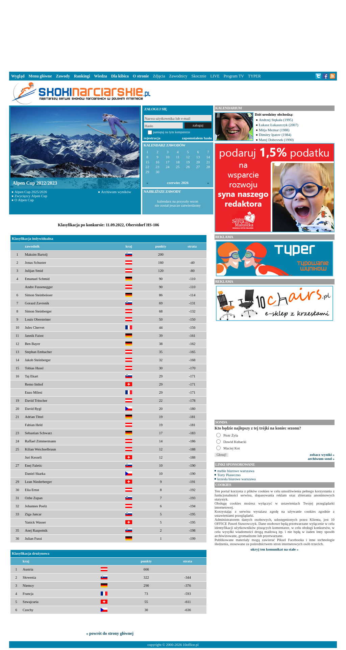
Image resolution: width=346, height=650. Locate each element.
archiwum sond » (321, 459)
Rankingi (82, 76)
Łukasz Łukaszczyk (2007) (278, 125)
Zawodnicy (178, 76)
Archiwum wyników (116, 192)
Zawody (63, 76)
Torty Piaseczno (229, 475)
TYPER (254, 76)
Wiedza (100, 76)
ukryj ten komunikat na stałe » (275, 549)
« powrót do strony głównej (109, 633)
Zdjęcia (159, 76)
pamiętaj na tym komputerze (171, 132)
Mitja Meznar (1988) (274, 130)
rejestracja (152, 138)
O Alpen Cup (24, 200)
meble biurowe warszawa (235, 471)
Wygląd (18, 76)
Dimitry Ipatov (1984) (275, 135)
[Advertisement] (173, 35)
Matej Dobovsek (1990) (276, 140)
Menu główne (40, 76)
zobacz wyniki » (322, 454)
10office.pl (191, 645)
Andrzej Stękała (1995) (276, 120)
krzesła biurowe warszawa (236, 479)
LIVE (214, 76)
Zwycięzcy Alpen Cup (31, 196)
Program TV (234, 76)
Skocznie (198, 76)
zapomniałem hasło (197, 138)
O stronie (141, 76)
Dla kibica (120, 76)
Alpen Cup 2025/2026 (31, 192)
